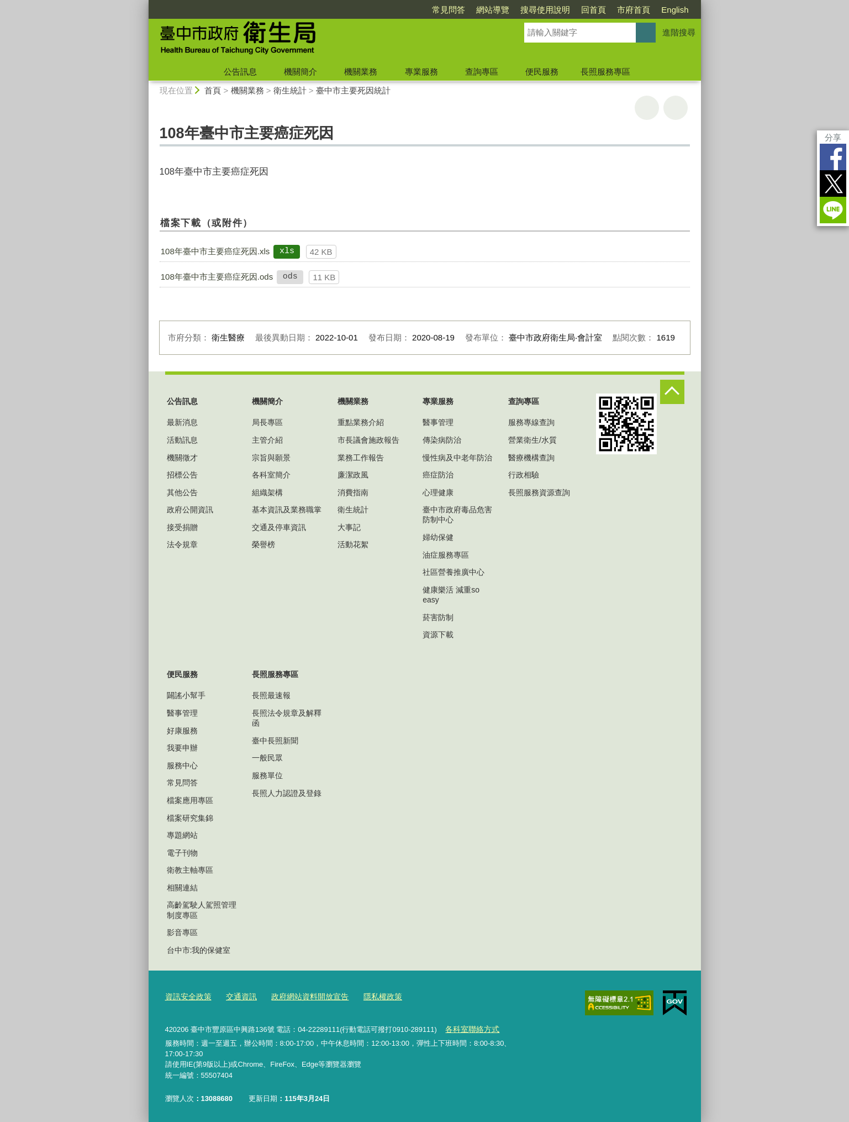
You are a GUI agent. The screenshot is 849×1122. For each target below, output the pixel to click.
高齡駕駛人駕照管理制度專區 (201, 909)
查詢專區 (481, 71)
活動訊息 (182, 440)
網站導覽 (492, 9)
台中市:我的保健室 (199, 950)
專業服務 (421, 71)
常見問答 (448, 9)
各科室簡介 (271, 474)
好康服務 (182, 730)
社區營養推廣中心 (453, 572)
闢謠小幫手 (186, 695)
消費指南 (353, 492)
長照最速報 (271, 695)
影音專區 (182, 932)
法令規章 (182, 544)
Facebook (833, 157)
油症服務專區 (446, 554)
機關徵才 (182, 457)
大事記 (349, 527)
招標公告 (182, 474)
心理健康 (438, 492)
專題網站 (182, 835)
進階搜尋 (678, 32)
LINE (833, 210)
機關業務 (360, 71)
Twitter (833, 183)
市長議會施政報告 (368, 440)
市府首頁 (633, 9)
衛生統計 (290, 90)
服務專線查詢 (531, 422)
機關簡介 (300, 71)
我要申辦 (182, 747)
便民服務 (541, 71)
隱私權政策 (370, 996)
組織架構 (267, 492)
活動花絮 (353, 544)
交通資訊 (237, 996)
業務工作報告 (361, 457)
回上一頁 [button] (675, 108)
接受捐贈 (182, 527)
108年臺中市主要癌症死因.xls (215, 251)
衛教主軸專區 (190, 870)
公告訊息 (240, 71)
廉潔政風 (353, 474)
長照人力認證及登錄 (286, 793)
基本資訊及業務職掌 (286, 509)
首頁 (212, 90)
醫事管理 (438, 422)
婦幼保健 (438, 537)
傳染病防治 (442, 440)
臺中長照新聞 (275, 740)
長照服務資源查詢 (539, 492)
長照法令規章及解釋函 (286, 718)
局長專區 (267, 422)
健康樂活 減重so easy (451, 594)
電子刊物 (182, 852)
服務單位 (267, 775)
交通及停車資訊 (279, 527)
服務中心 (182, 765)
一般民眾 (267, 757)
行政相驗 (523, 474)
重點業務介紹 (361, 422)
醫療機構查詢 (531, 457)
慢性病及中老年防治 (457, 457)
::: (143, 4)
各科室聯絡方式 (470, 1027)
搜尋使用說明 (545, 9)
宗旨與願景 (271, 457)
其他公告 (182, 492)
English (674, 9)
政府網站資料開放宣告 (302, 996)
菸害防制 (438, 617)
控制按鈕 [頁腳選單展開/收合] (672, 392)
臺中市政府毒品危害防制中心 (457, 514)
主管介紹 (267, 440)
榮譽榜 (263, 544)
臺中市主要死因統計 (353, 90)
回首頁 (593, 9)
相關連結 (182, 887)
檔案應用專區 (190, 800)
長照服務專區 (605, 71)
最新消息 (182, 422)
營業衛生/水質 (532, 440)
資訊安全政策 (186, 996)
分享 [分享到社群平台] (833, 137)
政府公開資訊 (190, 509)
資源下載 (438, 634)
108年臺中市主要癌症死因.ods (217, 276)
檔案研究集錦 (190, 818)
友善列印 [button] (647, 108)
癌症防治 (438, 474)
